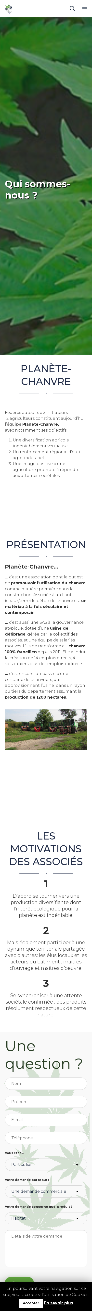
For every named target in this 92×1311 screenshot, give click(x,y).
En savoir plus (58, 1303)
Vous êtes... (14, 1153)
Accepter (31, 1303)
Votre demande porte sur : (27, 1180)
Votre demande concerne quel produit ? (38, 1207)
